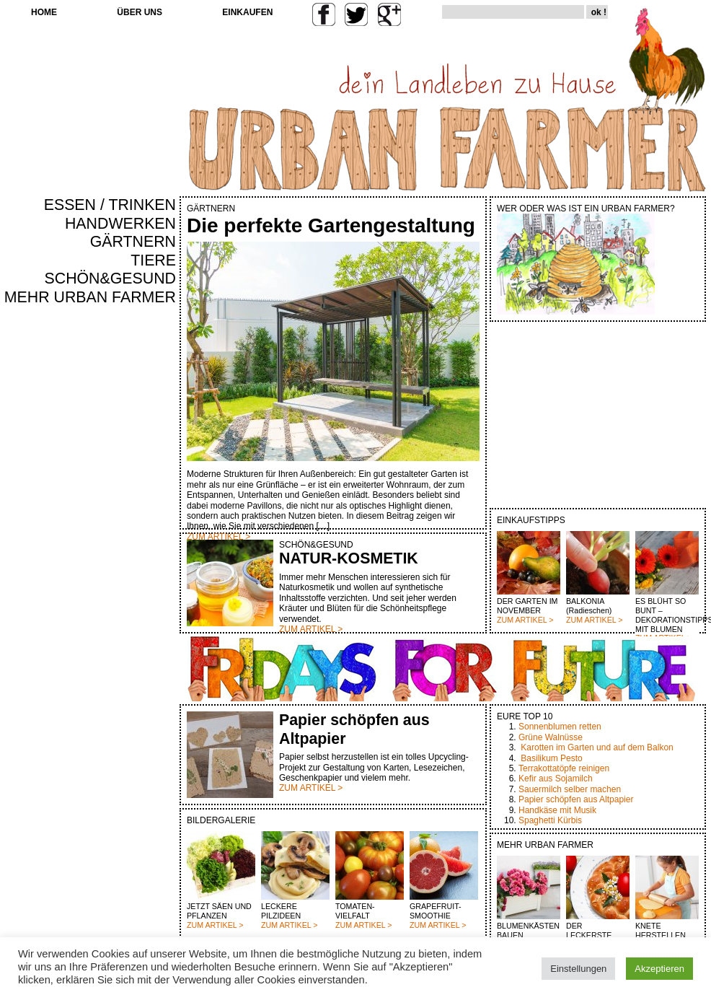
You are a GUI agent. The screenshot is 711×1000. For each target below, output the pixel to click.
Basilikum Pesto (551, 758)
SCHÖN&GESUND (111, 278)
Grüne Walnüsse (550, 737)
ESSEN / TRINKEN (110, 205)
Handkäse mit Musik (557, 810)
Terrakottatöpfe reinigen (563, 768)
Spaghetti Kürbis (550, 820)
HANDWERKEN (120, 223)
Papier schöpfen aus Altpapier (575, 799)
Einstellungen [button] (578, 968)
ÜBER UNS (139, 12)
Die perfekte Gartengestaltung (331, 225)
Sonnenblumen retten (559, 727)
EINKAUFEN (247, 12)
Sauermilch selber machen (569, 789)
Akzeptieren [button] (659, 968)
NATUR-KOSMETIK (348, 558)
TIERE (153, 260)
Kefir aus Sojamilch (555, 778)
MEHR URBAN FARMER (90, 297)
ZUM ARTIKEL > (525, 619)
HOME (44, 12)
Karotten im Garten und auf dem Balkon (597, 747)
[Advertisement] (133, 552)
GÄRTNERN (133, 241)
